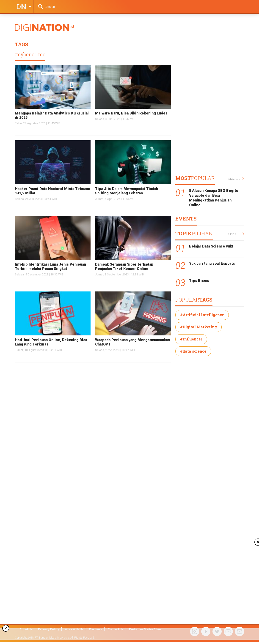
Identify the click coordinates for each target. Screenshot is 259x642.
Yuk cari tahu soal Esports (212, 263)
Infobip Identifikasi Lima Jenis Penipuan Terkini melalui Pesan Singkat (50, 266)
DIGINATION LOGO (20, 6)
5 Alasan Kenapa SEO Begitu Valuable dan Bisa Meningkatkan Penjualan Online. (213, 197)
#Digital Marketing (198, 326)
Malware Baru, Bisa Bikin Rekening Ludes (131, 113)
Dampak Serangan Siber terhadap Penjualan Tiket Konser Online (124, 266)
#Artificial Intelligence (202, 314)
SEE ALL (236, 179)
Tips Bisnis (199, 280)
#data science (193, 351)
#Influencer (191, 339)
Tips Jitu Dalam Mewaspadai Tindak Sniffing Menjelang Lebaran (126, 191)
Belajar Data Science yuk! (211, 246)
